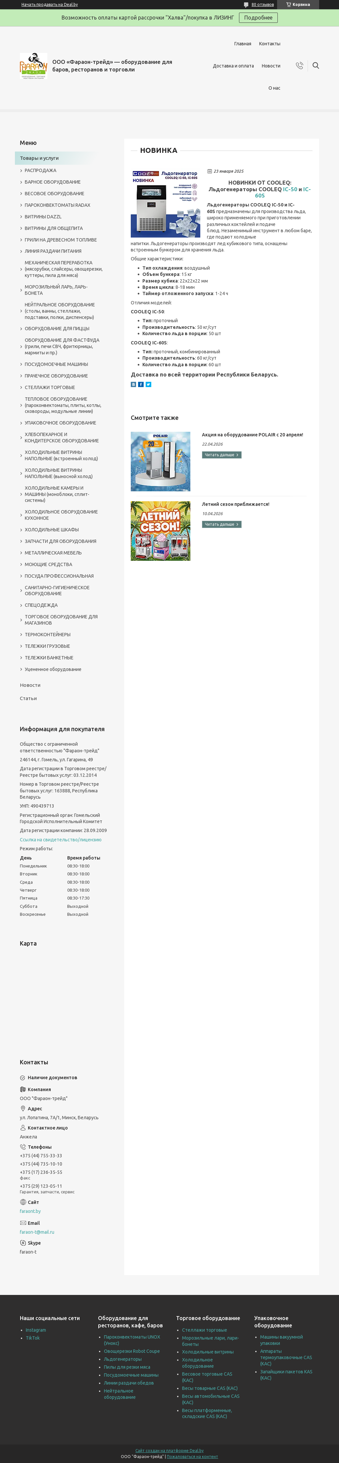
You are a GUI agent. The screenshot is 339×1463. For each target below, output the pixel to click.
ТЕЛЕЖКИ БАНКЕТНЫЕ (49, 657)
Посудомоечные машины (131, 1375)
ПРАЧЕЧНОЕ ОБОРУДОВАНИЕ (56, 375)
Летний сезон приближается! (235, 504)
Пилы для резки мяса (127, 1367)
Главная (242, 43)
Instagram (36, 1330)
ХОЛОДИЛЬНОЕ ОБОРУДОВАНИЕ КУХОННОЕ (61, 515)
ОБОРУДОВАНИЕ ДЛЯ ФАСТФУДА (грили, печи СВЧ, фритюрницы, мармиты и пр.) (62, 346)
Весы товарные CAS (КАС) (210, 1388)
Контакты (269, 43)
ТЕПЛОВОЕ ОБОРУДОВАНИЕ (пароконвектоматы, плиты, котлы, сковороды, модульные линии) (63, 405)
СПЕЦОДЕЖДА (41, 605)
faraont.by (30, 1211)
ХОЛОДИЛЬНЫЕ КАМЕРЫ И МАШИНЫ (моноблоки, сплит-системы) (57, 494)
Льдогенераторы (123, 1359)
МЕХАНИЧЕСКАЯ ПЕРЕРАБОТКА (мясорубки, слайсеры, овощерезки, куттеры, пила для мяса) (64, 269)
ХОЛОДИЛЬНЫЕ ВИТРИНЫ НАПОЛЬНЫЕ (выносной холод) (59, 473)
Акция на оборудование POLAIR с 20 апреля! (252, 434)
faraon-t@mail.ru (37, 1232)
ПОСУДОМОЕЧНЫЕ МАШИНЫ (56, 364)
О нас (274, 88)
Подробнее (258, 18)
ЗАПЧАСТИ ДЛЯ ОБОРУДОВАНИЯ (60, 541)
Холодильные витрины (208, 1351)
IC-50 (290, 189)
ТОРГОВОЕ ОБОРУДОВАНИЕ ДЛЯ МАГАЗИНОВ (61, 620)
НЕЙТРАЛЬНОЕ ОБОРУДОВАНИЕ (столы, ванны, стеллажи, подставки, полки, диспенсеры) (60, 311)
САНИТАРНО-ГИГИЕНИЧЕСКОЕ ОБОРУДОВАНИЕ (57, 591)
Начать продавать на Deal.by (50, 4)
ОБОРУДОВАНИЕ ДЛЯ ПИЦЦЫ (57, 328)
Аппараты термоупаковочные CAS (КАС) (286, 1357)
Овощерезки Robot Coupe (132, 1351)
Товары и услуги (39, 158)
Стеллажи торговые (204, 1330)
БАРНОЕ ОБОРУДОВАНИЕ (53, 182)
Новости (271, 65)
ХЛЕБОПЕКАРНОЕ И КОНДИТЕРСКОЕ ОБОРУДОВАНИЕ (62, 437)
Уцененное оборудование (53, 669)
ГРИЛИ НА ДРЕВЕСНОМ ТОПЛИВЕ (61, 240)
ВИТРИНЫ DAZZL (43, 216)
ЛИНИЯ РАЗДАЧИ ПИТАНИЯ (53, 251)
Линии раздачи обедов (129, 1383)
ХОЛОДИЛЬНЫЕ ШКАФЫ (52, 529)
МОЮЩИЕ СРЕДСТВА (48, 564)
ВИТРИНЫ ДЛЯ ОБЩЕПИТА (54, 228)
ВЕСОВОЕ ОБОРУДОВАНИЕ (54, 193)
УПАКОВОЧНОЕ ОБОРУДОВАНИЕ (60, 422)
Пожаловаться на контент (192, 1456)
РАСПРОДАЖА (40, 170)
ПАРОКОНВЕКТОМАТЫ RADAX (57, 205)
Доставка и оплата (233, 65)
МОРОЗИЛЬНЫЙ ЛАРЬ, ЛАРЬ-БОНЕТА (56, 290)
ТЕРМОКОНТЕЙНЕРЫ (48, 634)
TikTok (33, 1338)
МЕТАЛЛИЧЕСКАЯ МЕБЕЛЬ (53, 552)
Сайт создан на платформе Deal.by (169, 1450)
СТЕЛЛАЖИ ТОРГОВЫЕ (50, 387)
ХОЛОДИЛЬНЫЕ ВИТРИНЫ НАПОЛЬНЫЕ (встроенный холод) (61, 455)
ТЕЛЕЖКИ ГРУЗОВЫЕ (47, 646)
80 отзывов (263, 4)
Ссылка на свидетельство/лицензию (61, 839)
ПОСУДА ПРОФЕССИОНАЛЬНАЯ (59, 576)
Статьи (28, 698)
